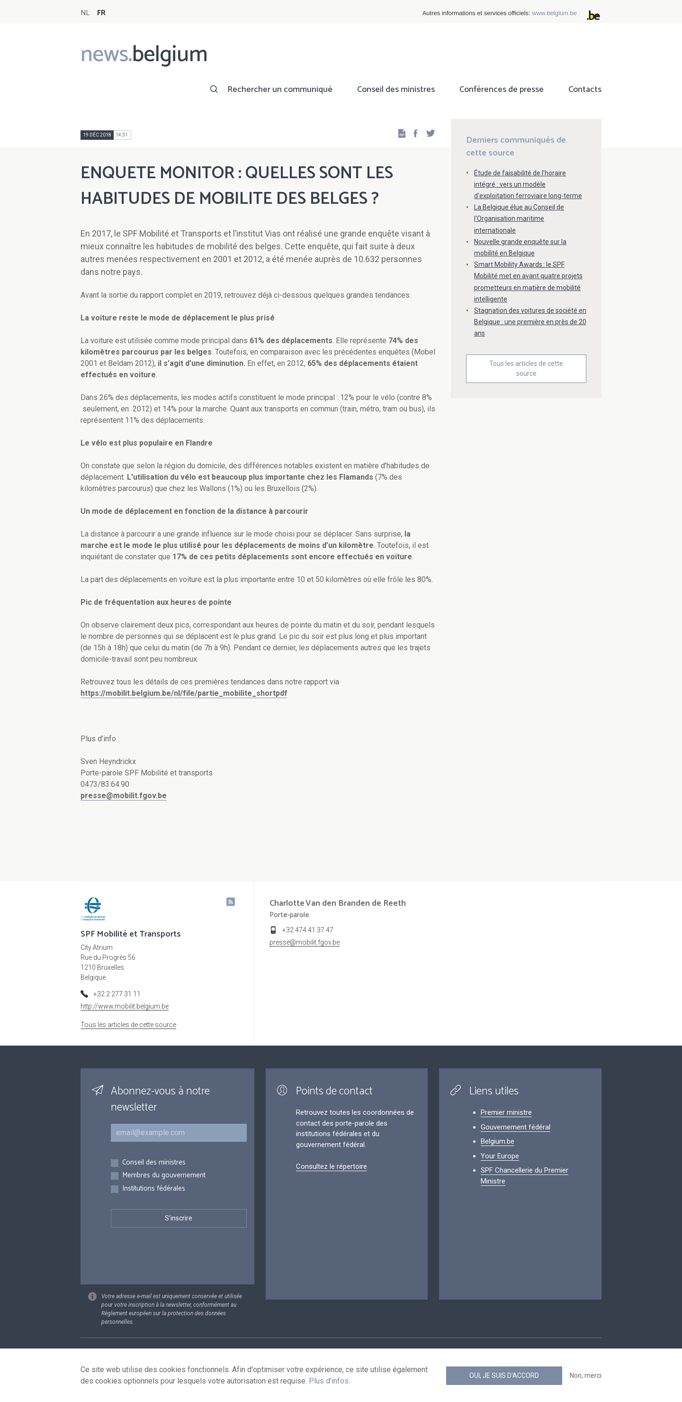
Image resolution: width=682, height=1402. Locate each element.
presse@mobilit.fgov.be (124, 795)
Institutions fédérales (153, 1189)
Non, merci (585, 1375)
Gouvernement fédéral (515, 1127)
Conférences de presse (501, 89)
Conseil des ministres (396, 89)
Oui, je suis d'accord (504, 1375)
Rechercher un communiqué (279, 89)
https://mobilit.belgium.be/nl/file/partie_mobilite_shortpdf (184, 693)
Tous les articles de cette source (526, 368)
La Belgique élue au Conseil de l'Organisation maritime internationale (519, 218)
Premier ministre (506, 1112)
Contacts (584, 89)
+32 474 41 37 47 (307, 930)
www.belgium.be (554, 13)
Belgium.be (497, 1141)
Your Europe (500, 1156)
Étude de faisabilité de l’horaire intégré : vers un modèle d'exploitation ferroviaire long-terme (528, 184)
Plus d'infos (329, 1380)
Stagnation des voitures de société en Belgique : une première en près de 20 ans (530, 322)
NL (85, 13)
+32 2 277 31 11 (117, 994)
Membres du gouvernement (164, 1175)
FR (101, 13)
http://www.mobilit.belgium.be (125, 1006)
